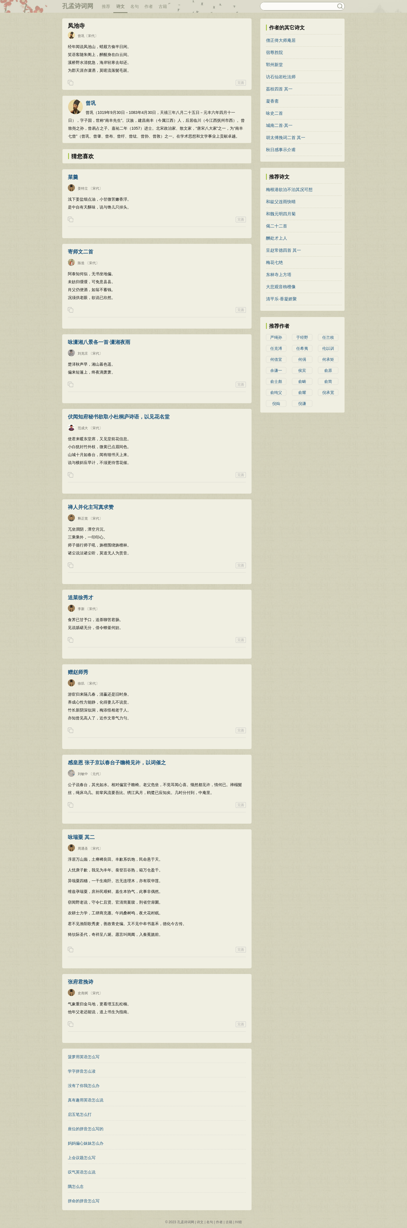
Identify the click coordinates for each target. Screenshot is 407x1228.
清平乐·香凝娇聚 (281, 298)
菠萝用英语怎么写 (83, 1057)
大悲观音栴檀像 (281, 286)
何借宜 (276, 359)
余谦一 (276, 370)
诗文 (120, 6)
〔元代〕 (96, 774)
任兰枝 (328, 337)
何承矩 (328, 359)
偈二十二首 (276, 226)
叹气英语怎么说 (82, 1172)
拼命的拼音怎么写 (83, 1201)
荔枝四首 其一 (279, 88)
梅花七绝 (274, 262)
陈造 (81, 263)
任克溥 (276, 348)
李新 (81, 609)
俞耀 (302, 392)
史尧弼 (83, 993)
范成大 (83, 428)
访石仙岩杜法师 (281, 76)
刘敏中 (83, 774)
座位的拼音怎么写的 (85, 1129)
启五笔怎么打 (80, 1114)
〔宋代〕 (91, 36)
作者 (148, 6)
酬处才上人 (276, 238)
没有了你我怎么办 (83, 1085)
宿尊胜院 (274, 52)
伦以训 (328, 348)
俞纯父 (276, 392)
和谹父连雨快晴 (281, 201)
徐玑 (81, 683)
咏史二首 (274, 113)
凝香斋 (272, 101)
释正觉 (83, 518)
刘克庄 (83, 353)
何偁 (302, 359)
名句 (134, 6)
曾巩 (81, 36)
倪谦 (302, 403)
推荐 (106, 6)
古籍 (163, 6)
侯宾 (302, 370)
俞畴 (302, 381)
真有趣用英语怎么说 (85, 1100)
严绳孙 (276, 337)
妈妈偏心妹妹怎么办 (85, 1143)
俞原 (328, 370)
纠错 (238, 1222)
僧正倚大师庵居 (281, 40)
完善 (240, 83)
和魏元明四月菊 (281, 213)
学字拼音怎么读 (82, 1071)
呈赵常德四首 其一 (283, 250)
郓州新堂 (274, 64)
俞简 (328, 381)
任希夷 (302, 348)
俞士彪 (276, 381)
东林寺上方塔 (278, 274)
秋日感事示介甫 (281, 149)
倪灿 (276, 403)
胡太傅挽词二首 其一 (285, 137)
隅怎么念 (76, 1186)
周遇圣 (83, 849)
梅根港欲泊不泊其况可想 (289, 189)
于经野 (302, 337)
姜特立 (83, 188)
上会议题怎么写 (82, 1157)
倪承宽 (328, 392)
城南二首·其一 (279, 125)
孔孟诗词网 (77, 6)
